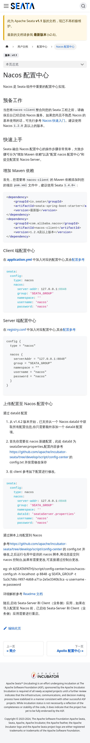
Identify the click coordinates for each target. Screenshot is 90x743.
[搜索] (83, 6)
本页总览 (12, 64)
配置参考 (78, 259)
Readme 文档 (33, 594)
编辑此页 (12, 628)
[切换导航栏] (6, 6)
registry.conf (16, 329)
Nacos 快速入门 (53, 120)
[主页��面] (7, 47)
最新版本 (40, 34)
